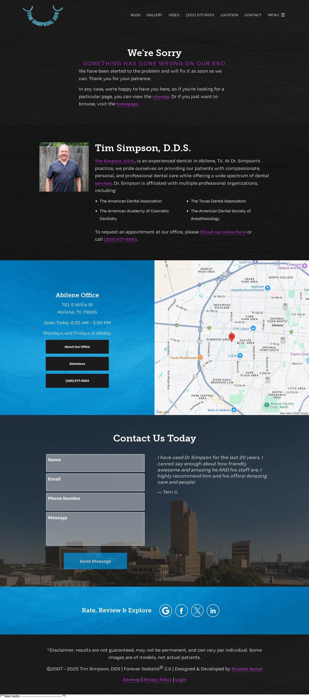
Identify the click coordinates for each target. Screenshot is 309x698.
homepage (127, 104)
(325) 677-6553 (120, 239)
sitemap (161, 96)
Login (180, 679)
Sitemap (131, 679)
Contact (253, 15)
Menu (277, 15)
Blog (135, 15)
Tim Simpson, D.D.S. (115, 161)
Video (174, 15)
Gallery (154, 15)
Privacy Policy (158, 679)
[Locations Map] (231, 337)
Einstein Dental (247, 669)
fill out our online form (223, 232)
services (103, 183)
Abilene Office (77, 295)
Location (229, 15)
